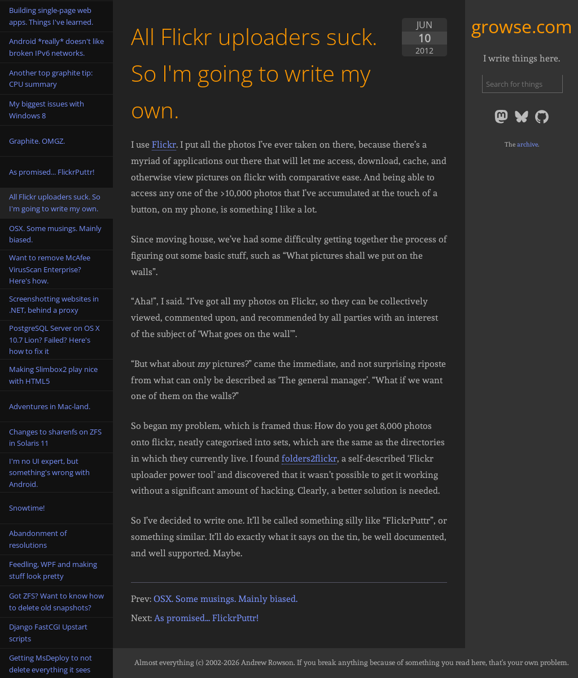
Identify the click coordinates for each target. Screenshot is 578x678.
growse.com (521, 26)
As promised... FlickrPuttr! (206, 618)
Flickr (164, 144)
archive (527, 144)
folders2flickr (309, 458)
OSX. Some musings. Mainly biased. (225, 598)
